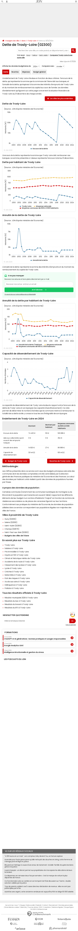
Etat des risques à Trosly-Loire (17, 578)
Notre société (30, 905)
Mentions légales (57, 907)
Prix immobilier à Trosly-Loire (17, 552)
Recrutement (53, 905)
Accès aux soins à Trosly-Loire (17, 581)
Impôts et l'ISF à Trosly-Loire (16, 555)
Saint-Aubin (43, 55)
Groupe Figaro (68, 907)
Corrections (47, 907)
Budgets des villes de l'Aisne (17, 535)
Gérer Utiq (23, 907)
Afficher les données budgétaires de (16, 66)
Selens (34, 55)
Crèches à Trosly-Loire (14, 571)
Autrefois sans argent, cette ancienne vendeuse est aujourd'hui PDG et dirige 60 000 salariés (39, 891)
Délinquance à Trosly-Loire (16, 585)
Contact (45, 905)
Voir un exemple (71, 624)
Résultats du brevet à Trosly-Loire (19, 604)
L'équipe (22, 905)
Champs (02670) (12, 529)
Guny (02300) (10, 519)
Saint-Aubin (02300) (13, 526)
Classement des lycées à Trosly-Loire (20, 565)
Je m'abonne (37, 289)
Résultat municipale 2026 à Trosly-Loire (21, 598)
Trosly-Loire (32, 41)
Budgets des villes (12, 41)
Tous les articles (33, 907)
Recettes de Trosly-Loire (61, 461)
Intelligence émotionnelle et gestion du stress (24, 651)
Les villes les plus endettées (61, 98)
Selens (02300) (11, 522)
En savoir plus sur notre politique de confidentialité (20, 294)
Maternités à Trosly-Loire (15, 575)
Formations (11, 632)
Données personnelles (66, 905)
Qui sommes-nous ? (12, 905)
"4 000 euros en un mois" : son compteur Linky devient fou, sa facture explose (34, 856)
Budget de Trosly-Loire (16, 461)
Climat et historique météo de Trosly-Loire (22, 558)
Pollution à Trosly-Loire (14, 588)
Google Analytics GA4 (13, 644)
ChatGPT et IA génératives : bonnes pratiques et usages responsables (35, 638)
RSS (40, 907)
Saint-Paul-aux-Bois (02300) (17, 532)
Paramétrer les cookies (12, 907)
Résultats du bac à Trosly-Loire (18, 601)
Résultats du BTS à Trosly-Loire (17, 608)
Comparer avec (47, 66)
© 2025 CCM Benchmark (39, 909)
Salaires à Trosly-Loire (14, 548)
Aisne (24, 41)
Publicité (38, 905)
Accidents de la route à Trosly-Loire (20, 562)
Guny (28, 55)
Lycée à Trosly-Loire (13, 568)
